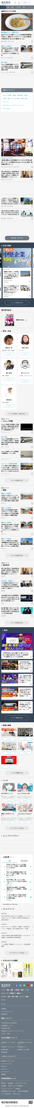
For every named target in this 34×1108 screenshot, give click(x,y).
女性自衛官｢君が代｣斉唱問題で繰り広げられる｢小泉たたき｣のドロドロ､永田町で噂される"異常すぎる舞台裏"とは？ (10, 598)
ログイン (25, 2)
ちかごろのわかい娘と (23, 793)
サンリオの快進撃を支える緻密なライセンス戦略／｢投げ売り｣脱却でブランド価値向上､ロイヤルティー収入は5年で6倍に (11, 289)
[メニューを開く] (32, 3)
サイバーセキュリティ (7, 1011)
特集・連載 (10, 7)
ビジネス (3, 996)
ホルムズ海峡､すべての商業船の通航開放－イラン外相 (9, 452)
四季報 (12, 993)
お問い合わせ (16, 1094)
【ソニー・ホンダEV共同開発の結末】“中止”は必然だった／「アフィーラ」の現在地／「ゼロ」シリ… (25, 706)
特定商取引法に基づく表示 (8, 1091)
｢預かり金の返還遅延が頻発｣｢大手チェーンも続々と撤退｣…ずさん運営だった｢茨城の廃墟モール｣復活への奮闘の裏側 (10, 512)
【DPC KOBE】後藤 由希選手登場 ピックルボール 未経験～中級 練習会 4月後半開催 (15, 936)
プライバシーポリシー (7, 1088)
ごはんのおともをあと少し (24, 814)
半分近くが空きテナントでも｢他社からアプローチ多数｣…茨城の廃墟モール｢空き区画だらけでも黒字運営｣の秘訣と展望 (10, 498)
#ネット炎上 (6, 108)
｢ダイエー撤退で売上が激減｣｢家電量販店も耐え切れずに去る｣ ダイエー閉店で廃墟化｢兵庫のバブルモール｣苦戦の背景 (10, 543)
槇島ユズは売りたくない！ (7, 814)
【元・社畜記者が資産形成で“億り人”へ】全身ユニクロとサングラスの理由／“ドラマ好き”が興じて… (25, 679)
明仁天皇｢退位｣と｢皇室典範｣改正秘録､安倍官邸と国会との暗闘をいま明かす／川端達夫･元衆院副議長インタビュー (10, 174)
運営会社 (3, 1083)
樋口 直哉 (9, 373)
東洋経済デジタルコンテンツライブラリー (12, 1031)
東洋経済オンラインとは (7, 1061)
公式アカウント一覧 (20, 1083)
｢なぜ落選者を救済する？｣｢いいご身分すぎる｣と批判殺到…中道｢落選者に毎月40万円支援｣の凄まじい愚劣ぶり (10, 585)
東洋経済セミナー (22, 1047)
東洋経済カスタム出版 (23, 1049)
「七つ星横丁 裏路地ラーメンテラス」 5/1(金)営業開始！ (15, 945)
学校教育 (3, 1008)
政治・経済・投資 (13, 996)
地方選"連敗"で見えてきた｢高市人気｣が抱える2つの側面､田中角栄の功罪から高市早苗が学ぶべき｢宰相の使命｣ (10, 610)
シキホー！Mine (5, 1033)
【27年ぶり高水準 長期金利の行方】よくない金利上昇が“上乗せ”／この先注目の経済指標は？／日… (25, 693)
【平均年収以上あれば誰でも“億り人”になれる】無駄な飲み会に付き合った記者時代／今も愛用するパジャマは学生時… (15, 655)
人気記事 (18, 7)
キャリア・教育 (23, 996)
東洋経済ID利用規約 (23, 1091)
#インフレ (6, 102)
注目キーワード (8, 90)
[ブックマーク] (32, 41)
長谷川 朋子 (25, 348)
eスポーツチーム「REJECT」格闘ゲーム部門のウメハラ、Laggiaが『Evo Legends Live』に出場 (15, 927)
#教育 (25, 95)
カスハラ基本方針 (6, 1094)
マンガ (29, 7)
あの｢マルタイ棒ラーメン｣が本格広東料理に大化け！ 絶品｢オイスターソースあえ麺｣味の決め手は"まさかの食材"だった (16, 37)
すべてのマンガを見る (17, 828)
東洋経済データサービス (7, 1047)
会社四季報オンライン (7, 1025)
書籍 (18, 993)
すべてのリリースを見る (16, 953)
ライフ (3, 1000)
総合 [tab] (10, 860)
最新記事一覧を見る (17, 238)
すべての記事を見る (17, 480)
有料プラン (4, 1066)
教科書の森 (4, 1052)
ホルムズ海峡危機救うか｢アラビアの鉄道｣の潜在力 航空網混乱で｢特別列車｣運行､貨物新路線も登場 (10, 67)
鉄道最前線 (4, 1014)
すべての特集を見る (17, 302)
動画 (24, 7)
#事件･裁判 (24, 98)
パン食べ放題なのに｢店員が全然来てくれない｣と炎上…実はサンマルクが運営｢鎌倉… (16, 896)
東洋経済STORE (5, 1028)
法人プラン (4, 1069)
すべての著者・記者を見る (17, 413)
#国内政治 (20, 95)
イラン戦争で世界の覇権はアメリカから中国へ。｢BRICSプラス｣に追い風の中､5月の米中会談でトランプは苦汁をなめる (10, 468)
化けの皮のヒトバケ (7, 793)
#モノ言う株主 (15, 98)
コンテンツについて (6, 1063)
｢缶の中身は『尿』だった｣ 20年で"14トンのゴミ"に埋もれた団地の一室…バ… (16, 881)
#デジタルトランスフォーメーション (13, 105)
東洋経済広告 (4, 1049)
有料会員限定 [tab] (24, 861)
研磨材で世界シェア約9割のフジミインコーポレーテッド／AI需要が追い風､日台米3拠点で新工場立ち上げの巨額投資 (11, 275)
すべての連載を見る (17, 773)
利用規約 (3, 1074)
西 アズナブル (25, 373)
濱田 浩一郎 (8, 348)
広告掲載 (3, 1086)
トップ (3, 7)
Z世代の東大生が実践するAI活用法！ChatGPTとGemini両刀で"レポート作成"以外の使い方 (10, 212)
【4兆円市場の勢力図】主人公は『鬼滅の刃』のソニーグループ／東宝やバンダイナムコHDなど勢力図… (25, 665)
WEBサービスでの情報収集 (15, 1086)
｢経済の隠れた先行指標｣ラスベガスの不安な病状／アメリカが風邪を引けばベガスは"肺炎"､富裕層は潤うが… (17, 162)
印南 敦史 (9, 400)
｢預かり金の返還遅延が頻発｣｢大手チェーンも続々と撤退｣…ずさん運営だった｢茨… (16, 873)
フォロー (9, 354)
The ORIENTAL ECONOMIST (9, 1023)
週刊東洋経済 (6, 310)
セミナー (3, 993)
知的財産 (17, 1088)
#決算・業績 (6, 98)
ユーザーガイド (5, 1071)
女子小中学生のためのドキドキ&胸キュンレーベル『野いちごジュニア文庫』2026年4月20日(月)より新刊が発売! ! (15, 918)
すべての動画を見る (17, 718)
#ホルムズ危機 (7, 95)
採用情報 (10, 1083)
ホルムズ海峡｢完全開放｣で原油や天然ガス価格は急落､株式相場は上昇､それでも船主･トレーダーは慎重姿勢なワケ (10, 427)
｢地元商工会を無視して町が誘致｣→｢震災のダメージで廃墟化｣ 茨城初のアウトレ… (16, 889)
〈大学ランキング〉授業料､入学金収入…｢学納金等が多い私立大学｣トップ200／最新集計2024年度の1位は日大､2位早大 (10, 201)
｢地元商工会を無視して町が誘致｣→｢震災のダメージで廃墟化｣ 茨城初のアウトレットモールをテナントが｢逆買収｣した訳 (10, 51)
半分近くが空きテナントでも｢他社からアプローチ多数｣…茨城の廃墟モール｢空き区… (16, 866)
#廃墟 (14, 95)
